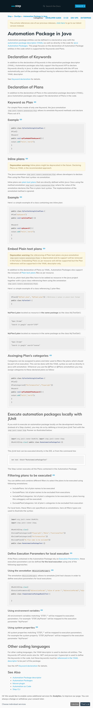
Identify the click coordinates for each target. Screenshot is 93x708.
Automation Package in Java (35, 16)
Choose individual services (14, 704)
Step (10, 16)
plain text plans (29, 182)
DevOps (17, 16)
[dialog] (46, 700)
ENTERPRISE (86, 18)
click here (61, 23)
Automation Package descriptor (27, 677)
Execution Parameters (69, 558)
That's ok (85, 704)
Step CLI (16, 689)
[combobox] (57, 6)
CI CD (66, 18)
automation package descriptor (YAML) (25, 43)
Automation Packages (23, 680)
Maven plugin (19, 683)
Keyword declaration (21, 79)
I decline (75, 704)
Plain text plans (29, 272)
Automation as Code (22, 686)
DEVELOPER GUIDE (54, 18)
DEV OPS (75, 18)
